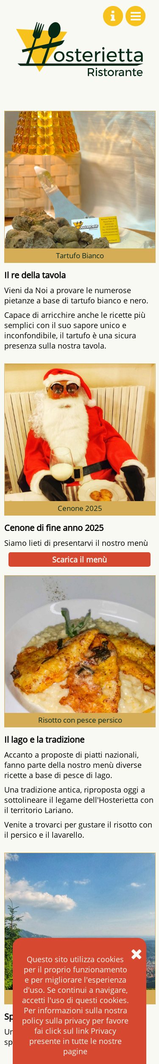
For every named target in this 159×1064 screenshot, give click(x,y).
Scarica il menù (79, 559)
